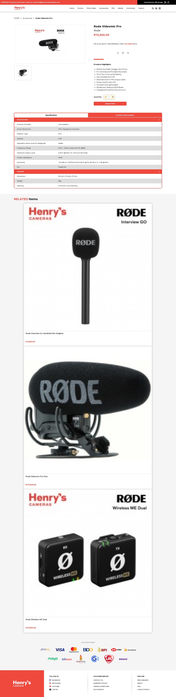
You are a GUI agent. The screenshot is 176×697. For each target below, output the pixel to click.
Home (72, 8)
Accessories (103, 8)
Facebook (54, 680)
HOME (16, 18)
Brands (120, 8)
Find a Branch (142, 680)
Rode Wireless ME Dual (36, 619)
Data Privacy (98, 689)
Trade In (141, 8)
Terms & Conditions (101, 686)
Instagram (54, 683)
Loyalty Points (143, 689)
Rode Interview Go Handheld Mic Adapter (44, 333)
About (140, 683)
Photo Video (91, 8)
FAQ (138, 686)
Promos (80, 8)
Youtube (54, 686)
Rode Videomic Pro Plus (37, 476)
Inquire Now (110, 104)
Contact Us (98, 680)
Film (113, 8)
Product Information (125, 115)
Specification (51, 115)
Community (130, 8)
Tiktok (53, 689)
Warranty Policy (100, 683)
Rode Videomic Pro (44, 18)
